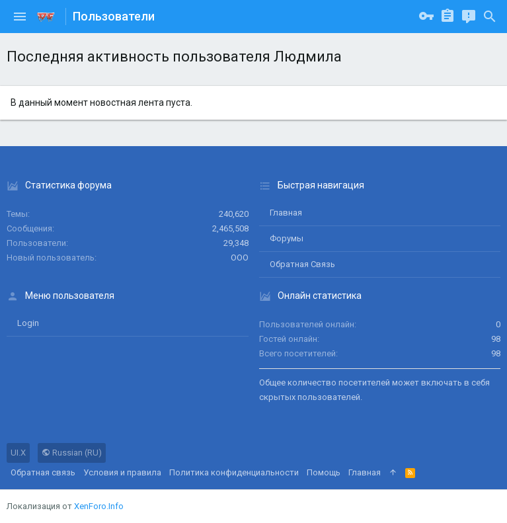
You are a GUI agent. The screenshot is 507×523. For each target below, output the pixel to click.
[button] (20, 16)
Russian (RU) (72, 453)
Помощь (323, 472)
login (28, 323)
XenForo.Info (99, 506)
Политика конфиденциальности (234, 472)
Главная (286, 213)
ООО (240, 257)
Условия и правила (122, 472)
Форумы (286, 238)
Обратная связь (302, 264)
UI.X (18, 453)
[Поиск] (489, 16)
